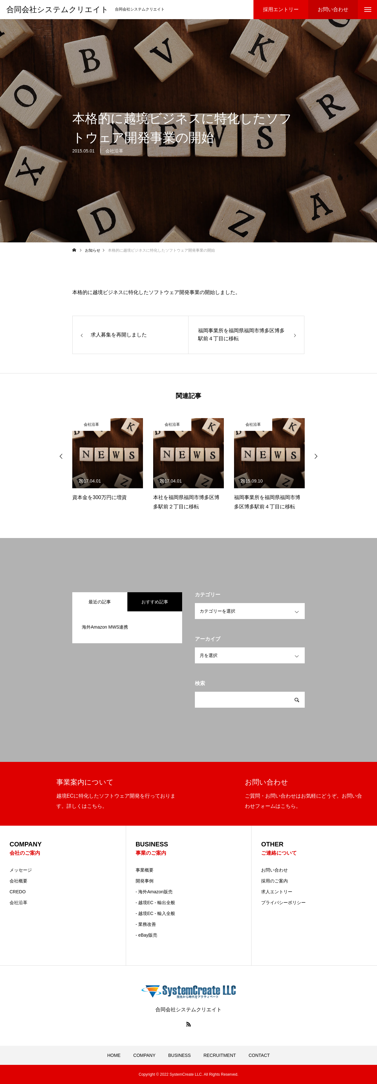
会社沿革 (114, 150)
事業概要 (144, 870)
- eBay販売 (146, 935)
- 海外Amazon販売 (154, 891)
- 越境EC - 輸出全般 (155, 902)
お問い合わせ (274, 870)
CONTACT (259, 1055)
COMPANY (144, 1055)
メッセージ (21, 870)
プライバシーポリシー (283, 902)
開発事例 (144, 881)
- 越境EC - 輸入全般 (155, 913)
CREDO (18, 891)
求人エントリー (276, 891)
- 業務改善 (146, 924)
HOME (114, 1055)
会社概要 (18, 881)
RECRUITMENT (219, 1055)
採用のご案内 (274, 881)
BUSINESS (179, 1055)
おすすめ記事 (154, 601)
